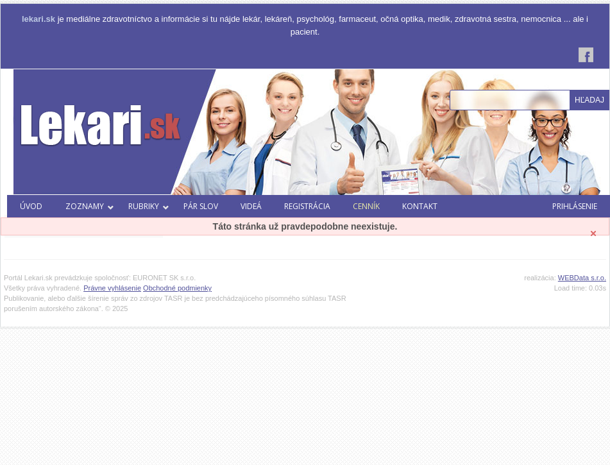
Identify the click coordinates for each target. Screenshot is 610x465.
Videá (251, 206)
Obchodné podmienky (177, 288)
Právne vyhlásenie (112, 288)
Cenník (366, 206)
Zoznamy (89, 206)
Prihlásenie (574, 206)
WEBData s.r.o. (582, 278)
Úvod (31, 206)
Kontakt (419, 206)
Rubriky (148, 206)
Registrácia (307, 206)
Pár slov (200, 206)
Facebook (586, 54)
